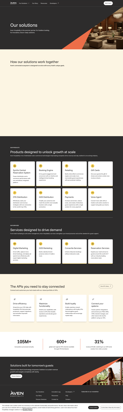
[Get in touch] (108, 3)
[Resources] (44, 3)
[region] (61, 407)
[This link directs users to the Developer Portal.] (70, 392)
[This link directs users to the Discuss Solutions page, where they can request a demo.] (41, 399)
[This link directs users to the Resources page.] (54, 395)
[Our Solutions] (24, 3)
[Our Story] (35, 3)
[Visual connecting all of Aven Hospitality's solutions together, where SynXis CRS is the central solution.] (61, 97)
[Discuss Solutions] (16, 376)
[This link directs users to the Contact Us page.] (54, 399)
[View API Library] (106, 286)
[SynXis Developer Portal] (39, 395)
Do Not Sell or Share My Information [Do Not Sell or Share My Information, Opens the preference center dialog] (110, 407)
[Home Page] (13, 3)
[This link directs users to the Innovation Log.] (56, 392)
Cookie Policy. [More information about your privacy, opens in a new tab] (27, 409)
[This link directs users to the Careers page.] (67, 399)
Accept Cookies (93, 407)
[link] (22, 173)
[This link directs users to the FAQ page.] (66, 395)
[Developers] (54, 3)
